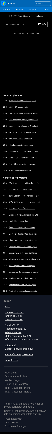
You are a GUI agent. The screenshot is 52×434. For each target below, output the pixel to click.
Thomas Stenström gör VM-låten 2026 (25, 259)
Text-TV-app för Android (18, 391)
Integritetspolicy (13, 418)
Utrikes (14, 319)
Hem (19, 9)
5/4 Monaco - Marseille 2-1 (23, 189)
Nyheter (14, 312)
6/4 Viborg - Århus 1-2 (22, 208)
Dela (42, 24)
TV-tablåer (19, 354)
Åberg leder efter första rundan (22, 228)
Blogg (8, 384)
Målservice (13, 332)
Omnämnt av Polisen (16, 376)
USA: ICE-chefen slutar (19, 107)
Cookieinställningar (15, 426)
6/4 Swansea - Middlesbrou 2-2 (24, 183)
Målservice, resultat (18, 336)
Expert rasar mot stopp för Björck (23, 253)
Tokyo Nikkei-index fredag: (20, 170)
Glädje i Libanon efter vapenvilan (23, 158)
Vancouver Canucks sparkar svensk (24, 272)
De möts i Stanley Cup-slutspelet (22, 234)
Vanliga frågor (12, 380)
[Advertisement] (26, 60)
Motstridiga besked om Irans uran (23, 164)
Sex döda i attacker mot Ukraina (22, 132)
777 (45, 9)
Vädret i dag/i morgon (19, 348)
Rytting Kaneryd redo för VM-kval (23, 278)
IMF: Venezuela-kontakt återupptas (23, 113)
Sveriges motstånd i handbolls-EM (23, 215)
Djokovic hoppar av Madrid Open (23, 247)
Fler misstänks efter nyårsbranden (23, 120)
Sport (13, 325)
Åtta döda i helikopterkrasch (20, 139)
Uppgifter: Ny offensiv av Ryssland (23, 126)
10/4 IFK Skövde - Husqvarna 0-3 (24, 202)
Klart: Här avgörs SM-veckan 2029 (23, 240)
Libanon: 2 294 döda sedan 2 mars (23, 151)
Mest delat (11, 372)
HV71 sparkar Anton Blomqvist (22, 266)
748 (32, 9)
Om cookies (11, 422)
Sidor (6, 9)
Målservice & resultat (21, 339)
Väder (10, 345)
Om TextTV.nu (21, 384)
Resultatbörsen (15, 328)
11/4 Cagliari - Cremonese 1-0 (24, 196)
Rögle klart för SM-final (18, 221)
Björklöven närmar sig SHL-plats (22, 285)
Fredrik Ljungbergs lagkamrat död (23, 291)
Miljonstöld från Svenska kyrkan (22, 101)
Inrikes (13, 316)
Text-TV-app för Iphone (18, 387)
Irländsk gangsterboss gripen (21, 145)
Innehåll (11, 360)
